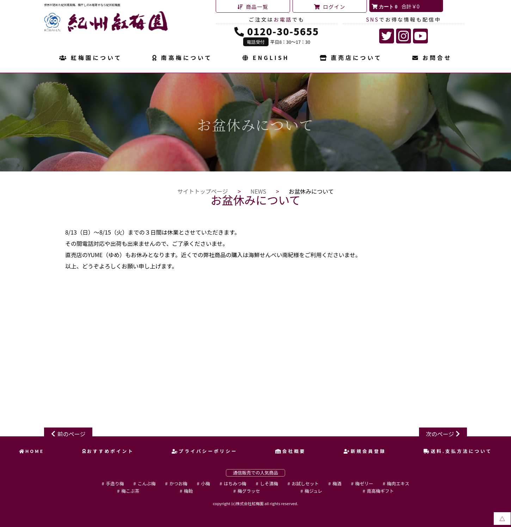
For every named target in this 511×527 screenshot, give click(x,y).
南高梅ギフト (380, 490)
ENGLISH (265, 58)
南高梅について (182, 58)
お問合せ (432, 58)
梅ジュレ (313, 490)
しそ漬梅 (269, 483)
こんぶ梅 (146, 483)
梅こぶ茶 (130, 490)
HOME (31, 451)
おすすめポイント (108, 451)
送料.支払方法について (458, 451)
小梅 (205, 483)
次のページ (440, 434)
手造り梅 (115, 483)
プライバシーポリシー (204, 451)
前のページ (71, 434)
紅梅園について (90, 58)
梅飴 (188, 490)
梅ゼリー (364, 483)
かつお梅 (178, 483)
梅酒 (336, 483)
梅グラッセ (249, 490)
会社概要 (290, 451)
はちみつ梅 (235, 483)
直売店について (351, 58)
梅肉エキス (398, 483)
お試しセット (305, 483)
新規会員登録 (365, 451)
